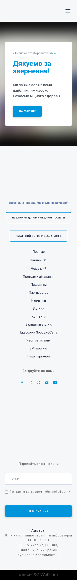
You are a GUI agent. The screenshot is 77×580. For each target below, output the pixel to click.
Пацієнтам (39, 285)
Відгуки (38, 308)
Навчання (38, 300)
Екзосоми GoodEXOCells (38, 332)
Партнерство (38, 292)
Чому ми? (38, 269)
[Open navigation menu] (68, 11)
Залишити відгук (39, 324)
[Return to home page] (17, 11)
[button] (27, 111)
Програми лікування (38, 277)
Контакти (38, 316)
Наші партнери (38, 356)
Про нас (38, 252)
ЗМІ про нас (39, 348)
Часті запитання (38, 340)
